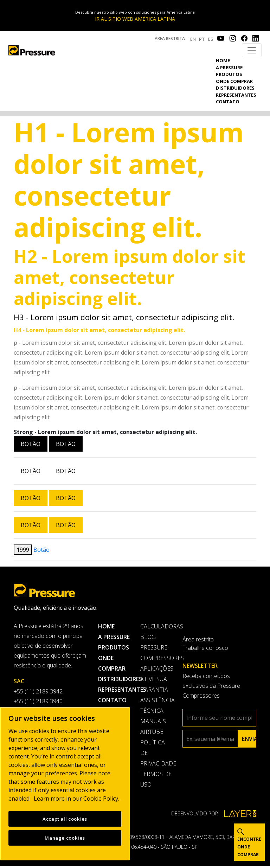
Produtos (229, 74)
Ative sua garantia (154, 684)
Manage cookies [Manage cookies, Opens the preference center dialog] (65, 838)
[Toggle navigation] (252, 50)
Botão (30, 444)
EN (193, 39)
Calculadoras (156, 626)
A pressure (229, 67)
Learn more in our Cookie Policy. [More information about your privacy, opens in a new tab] (76, 798)
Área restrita (170, 38)
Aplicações (156, 668)
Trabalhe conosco (205, 648)
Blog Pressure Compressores (156, 647)
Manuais (153, 721)
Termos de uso (156, 779)
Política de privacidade (156, 752)
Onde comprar (234, 81)
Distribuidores (235, 88)
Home (223, 60)
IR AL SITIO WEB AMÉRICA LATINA (135, 18)
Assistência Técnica (156, 705)
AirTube (151, 732)
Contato (227, 101)
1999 (23, 550)
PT (202, 39)
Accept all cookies (65, 819)
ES (210, 39)
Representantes (236, 95)
